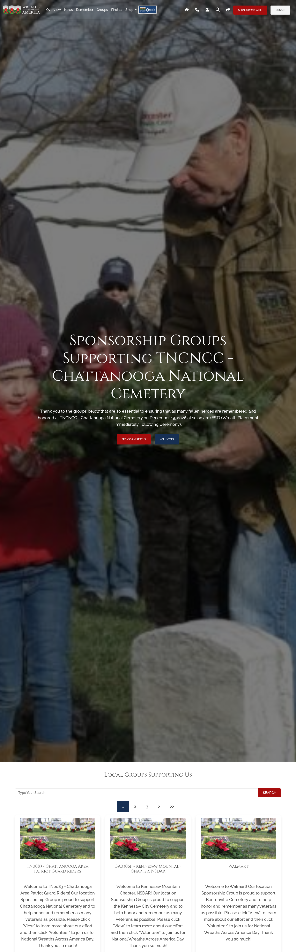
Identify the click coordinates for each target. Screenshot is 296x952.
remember (84, 10)
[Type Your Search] (136, 792)
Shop (129, 10)
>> (172, 806)
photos (116, 10)
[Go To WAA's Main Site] (187, 10)
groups (102, 10)
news (68, 10)
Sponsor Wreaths (250, 10)
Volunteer (167, 439)
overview (53, 10)
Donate (280, 10)
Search (269, 793)
